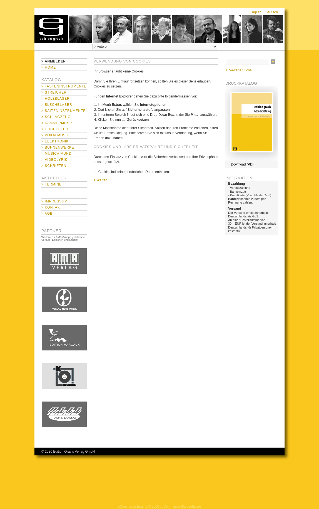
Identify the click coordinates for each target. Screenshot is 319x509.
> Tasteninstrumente (63, 86)
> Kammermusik (57, 123)
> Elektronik (55, 141)
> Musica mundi (57, 154)
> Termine (51, 184)
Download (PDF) (243, 164)
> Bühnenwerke (57, 147)
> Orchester (54, 129)
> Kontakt (51, 207)
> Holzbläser (55, 99)
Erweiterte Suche (238, 70)
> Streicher (54, 92)
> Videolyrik (54, 160)
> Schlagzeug (56, 117)
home (51, 29)
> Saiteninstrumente (63, 111)
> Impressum (54, 201)
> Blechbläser (56, 105)
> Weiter (100, 180)
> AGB (47, 213)
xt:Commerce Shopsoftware (180, 506)
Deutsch (271, 12)
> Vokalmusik (55, 135)
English (255, 12)
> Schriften (53, 166)
